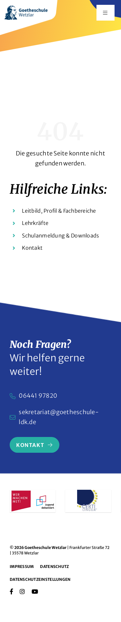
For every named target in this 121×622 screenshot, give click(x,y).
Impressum (22, 566)
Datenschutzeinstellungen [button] (40, 579)
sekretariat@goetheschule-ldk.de (59, 417)
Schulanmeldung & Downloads (60, 235)
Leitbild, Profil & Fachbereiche (59, 211)
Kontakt (32, 248)
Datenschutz (54, 566)
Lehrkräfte (35, 223)
